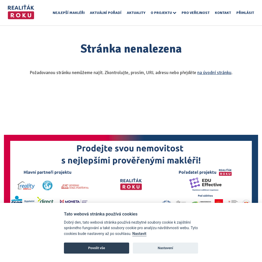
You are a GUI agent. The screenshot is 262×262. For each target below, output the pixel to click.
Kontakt (223, 13)
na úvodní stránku (214, 72)
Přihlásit (245, 13)
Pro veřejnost (196, 13)
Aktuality (136, 13)
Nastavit (139, 234)
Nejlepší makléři (69, 13)
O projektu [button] (163, 13)
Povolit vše (96, 248)
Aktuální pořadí (106, 13)
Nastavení (165, 248)
